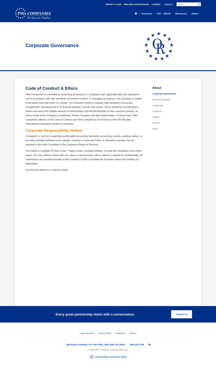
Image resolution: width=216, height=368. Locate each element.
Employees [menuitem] (120, 333)
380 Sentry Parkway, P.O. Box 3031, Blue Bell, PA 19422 (95, 344)
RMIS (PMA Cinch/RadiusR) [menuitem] (136, 4)
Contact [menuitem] (168, 4)
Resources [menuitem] (181, 13)
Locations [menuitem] (157, 111)
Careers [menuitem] (156, 4)
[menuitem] (149, 344)
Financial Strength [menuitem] (161, 99)
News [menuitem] (155, 129)
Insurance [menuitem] (146, 13)
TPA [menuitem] (159, 13)
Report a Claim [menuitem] (113, 4)
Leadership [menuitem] (157, 105)
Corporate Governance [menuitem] (164, 94)
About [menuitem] (194, 13)
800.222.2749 (137, 344)
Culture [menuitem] (155, 117)
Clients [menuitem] (167, 13)
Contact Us (182, 314)
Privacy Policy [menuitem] (105, 333)
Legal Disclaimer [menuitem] (87, 333)
